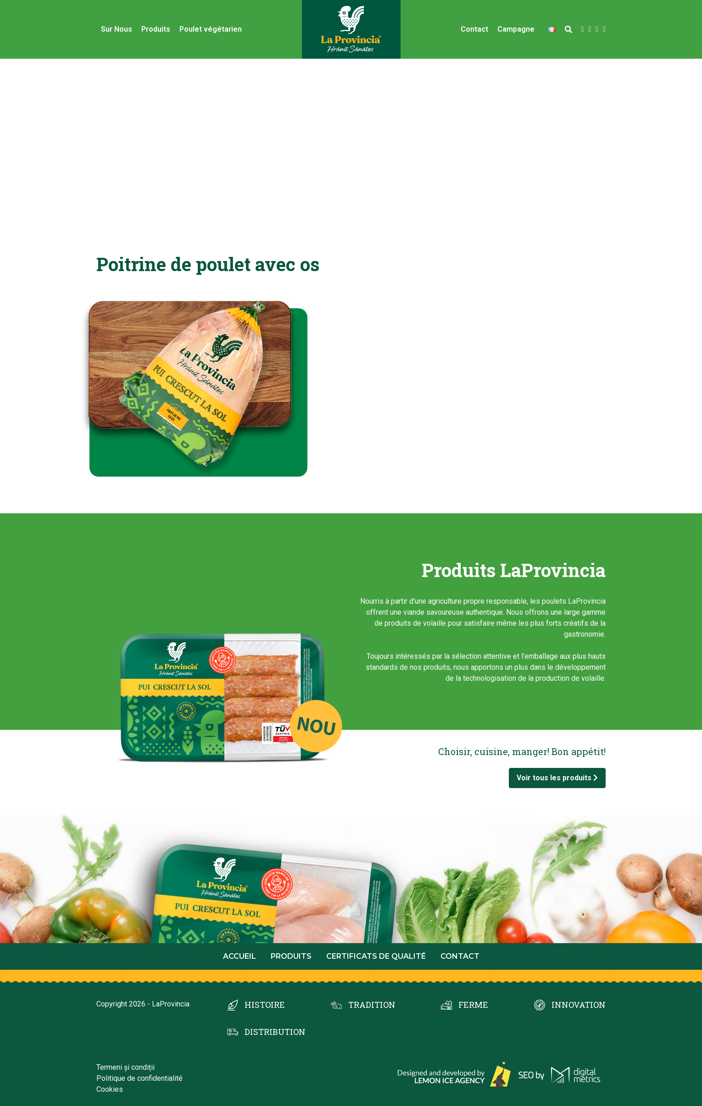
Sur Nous (116, 29)
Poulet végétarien (210, 29)
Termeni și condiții (125, 1067)
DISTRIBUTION (275, 1031)
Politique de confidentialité (139, 1078)
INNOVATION (579, 1004)
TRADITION (372, 1004)
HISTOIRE (265, 1004)
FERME (473, 1004)
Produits (155, 29)
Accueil (239, 956)
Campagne (516, 29)
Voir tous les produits (557, 777)
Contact (474, 29)
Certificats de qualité (376, 956)
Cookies (109, 1089)
